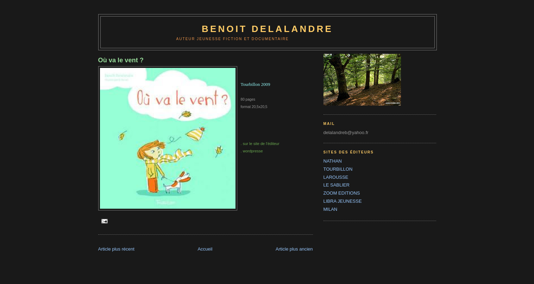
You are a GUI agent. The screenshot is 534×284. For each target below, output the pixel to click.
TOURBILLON (338, 169)
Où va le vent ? (121, 60)
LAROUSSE (335, 177)
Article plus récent (116, 249)
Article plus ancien (294, 249)
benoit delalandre (267, 29)
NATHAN (332, 161)
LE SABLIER (336, 185)
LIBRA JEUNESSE (342, 201)
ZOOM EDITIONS (341, 193)
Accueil (204, 249)
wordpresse (253, 151)
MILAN (330, 209)
